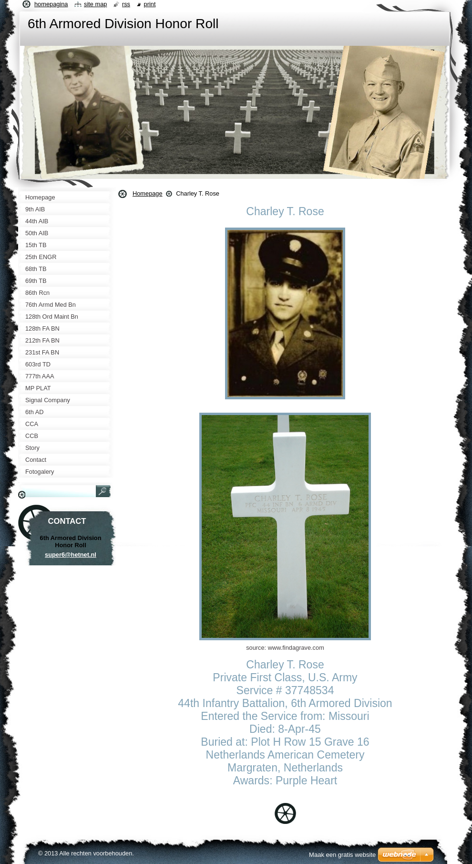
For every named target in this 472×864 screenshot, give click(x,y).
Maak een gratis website (342, 854)
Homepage (148, 193)
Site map (95, 4)
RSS (126, 4)
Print (150, 4)
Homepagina (51, 4)
